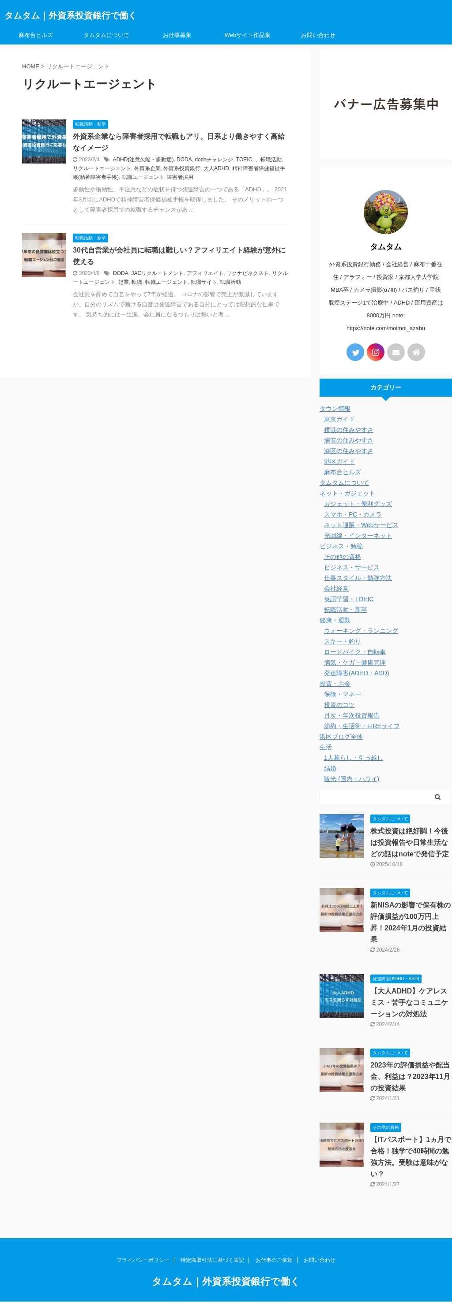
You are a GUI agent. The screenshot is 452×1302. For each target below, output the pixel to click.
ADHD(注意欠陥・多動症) (143, 159)
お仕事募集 (177, 35)
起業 (123, 282)
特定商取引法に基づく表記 (212, 1260)
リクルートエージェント (102, 168)
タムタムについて (106, 35)
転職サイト (204, 282)
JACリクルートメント (157, 273)
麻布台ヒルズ (36, 35)
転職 (137, 282)
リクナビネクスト (247, 273)
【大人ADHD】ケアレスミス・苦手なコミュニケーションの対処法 (409, 1002)
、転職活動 (268, 159)
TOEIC (244, 159)
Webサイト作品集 (248, 35)
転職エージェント (143, 177)
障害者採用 (180, 177)
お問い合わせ (318, 35)
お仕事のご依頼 (274, 1260)
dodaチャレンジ (214, 159)
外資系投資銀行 (181, 168)
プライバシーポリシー (143, 1260)
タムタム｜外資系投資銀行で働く (70, 15)
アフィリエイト (205, 273)
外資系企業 (147, 168)
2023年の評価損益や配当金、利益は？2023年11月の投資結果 (410, 1076)
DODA (184, 159)
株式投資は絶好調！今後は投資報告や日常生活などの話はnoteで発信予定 (409, 842)
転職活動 (230, 282)
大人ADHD (216, 168)
